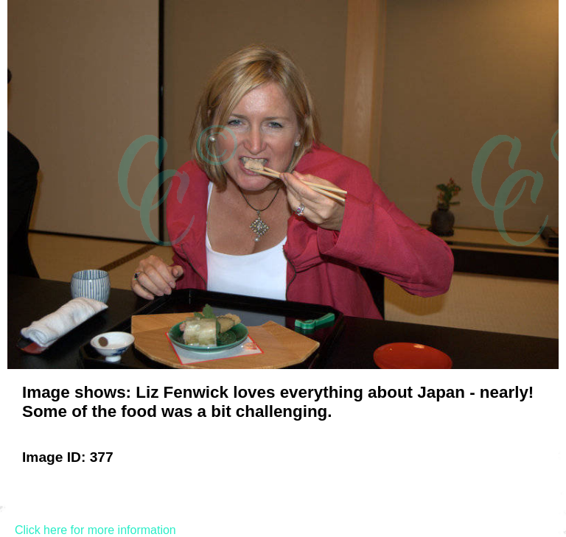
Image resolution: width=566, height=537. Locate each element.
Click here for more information (95, 530)
